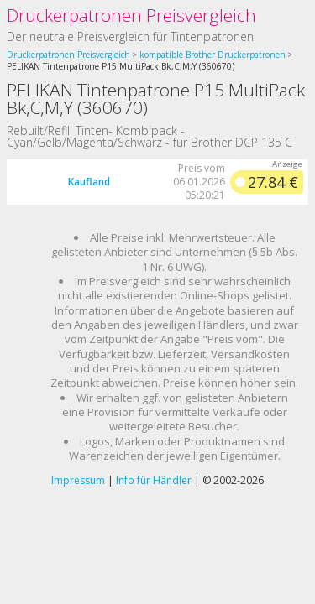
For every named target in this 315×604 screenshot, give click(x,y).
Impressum (78, 480)
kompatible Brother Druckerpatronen (212, 54)
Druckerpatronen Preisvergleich (131, 15)
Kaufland (89, 181)
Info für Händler (154, 480)
